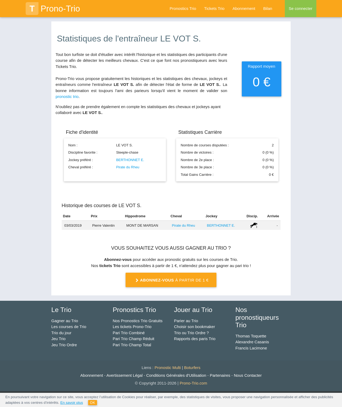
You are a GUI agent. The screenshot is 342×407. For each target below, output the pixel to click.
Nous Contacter (248, 375)
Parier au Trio (186, 320)
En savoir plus (71, 403)
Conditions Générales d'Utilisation (176, 375)
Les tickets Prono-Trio (132, 326)
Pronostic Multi (167, 367)
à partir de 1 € (171, 280)
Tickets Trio (214, 8)
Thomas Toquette (250, 336)
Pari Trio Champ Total (132, 345)
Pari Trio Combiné (129, 332)
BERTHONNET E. (130, 160)
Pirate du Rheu (127, 167)
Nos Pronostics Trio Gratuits (138, 320)
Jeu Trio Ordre (64, 345)
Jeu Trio (58, 338)
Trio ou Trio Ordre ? (191, 332)
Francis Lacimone (251, 348)
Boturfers (192, 367)
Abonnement (243, 8)
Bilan (267, 8)
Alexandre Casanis (252, 342)
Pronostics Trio (183, 8)
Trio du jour (61, 332)
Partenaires (220, 375)
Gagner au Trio (64, 320)
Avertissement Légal (124, 375)
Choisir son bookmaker (194, 326)
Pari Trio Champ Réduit (133, 338)
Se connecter (300, 8)
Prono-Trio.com (193, 383)
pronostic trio (67, 96)
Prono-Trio (53, 8)
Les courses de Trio (68, 326)
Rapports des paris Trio (194, 338)
